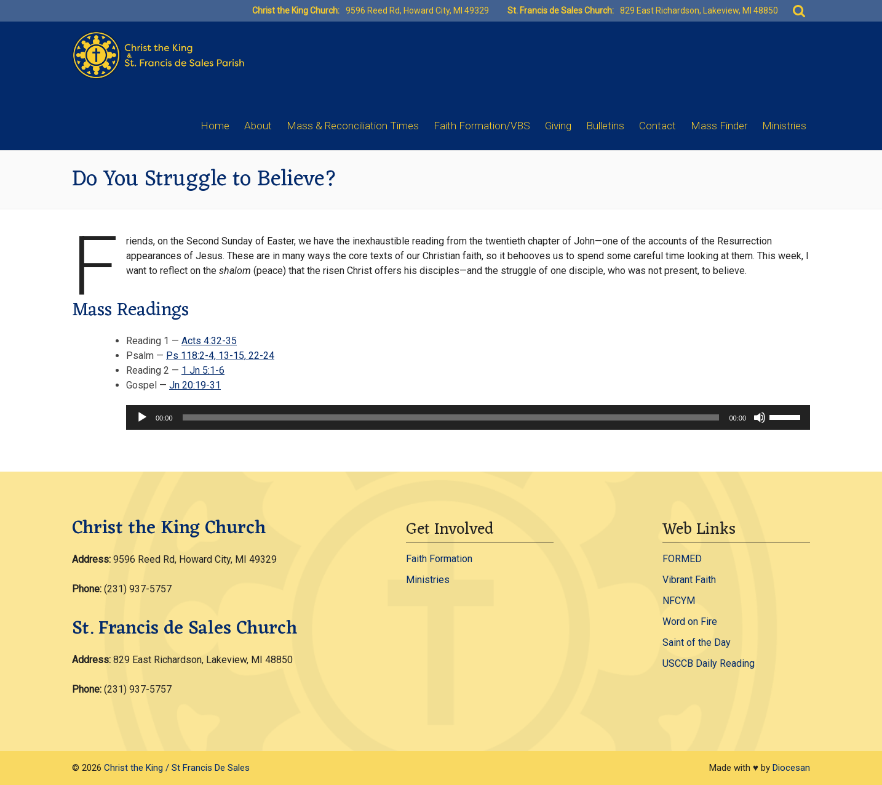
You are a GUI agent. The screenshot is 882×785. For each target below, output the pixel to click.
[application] (468, 417)
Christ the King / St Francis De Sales (177, 767)
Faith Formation (439, 559)
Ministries (784, 125)
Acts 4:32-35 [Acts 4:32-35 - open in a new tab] (209, 341)
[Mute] (759, 417)
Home (215, 125)
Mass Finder (719, 125)
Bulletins (605, 125)
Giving (558, 125)
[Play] (142, 417)
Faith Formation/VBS (482, 125)
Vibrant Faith (689, 580)
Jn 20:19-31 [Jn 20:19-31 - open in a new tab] (195, 385)
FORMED (682, 559)
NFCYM (678, 600)
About (258, 125)
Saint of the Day (696, 642)
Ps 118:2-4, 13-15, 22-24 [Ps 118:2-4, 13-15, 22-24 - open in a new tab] (220, 355)
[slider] (451, 417)
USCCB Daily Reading (708, 663)
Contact (657, 125)
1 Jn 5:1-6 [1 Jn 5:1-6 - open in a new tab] (202, 370)
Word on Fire (689, 621)
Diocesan (791, 767)
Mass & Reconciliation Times (353, 125)
